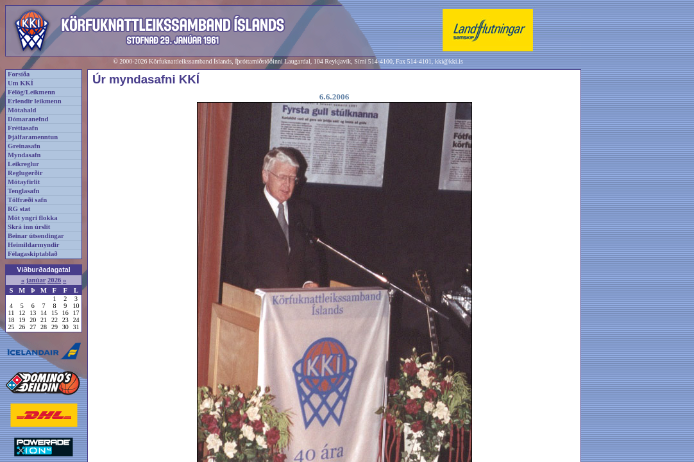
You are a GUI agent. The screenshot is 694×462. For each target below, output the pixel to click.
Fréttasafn (23, 128)
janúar (36, 280)
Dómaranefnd (28, 119)
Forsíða (19, 74)
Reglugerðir (25, 172)
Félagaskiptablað (33, 253)
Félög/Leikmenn (31, 92)
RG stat (19, 208)
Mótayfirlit (24, 181)
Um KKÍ (20, 83)
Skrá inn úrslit (29, 226)
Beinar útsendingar (36, 235)
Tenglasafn (23, 190)
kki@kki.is (449, 61)
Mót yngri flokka (33, 217)
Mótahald (22, 110)
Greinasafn (24, 146)
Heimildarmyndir (34, 244)
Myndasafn (24, 154)
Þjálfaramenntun (33, 137)
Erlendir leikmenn (35, 101)
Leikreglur (23, 163)
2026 (54, 280)
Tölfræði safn (27, 199)
